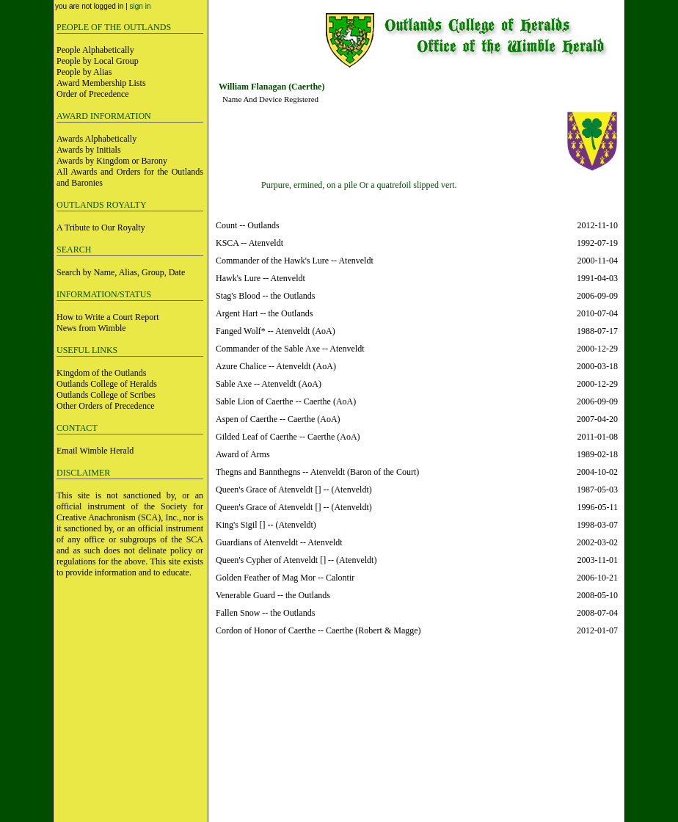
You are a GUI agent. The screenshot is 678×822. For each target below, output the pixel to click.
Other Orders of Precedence (105, 406)
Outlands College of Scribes (106, 395)
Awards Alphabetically (96, 139)
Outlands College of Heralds (106, 384)
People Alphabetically (95, 50)
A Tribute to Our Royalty (100, 227)
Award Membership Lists (101, 83)
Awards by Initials (88, 150)
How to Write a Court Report (107, 317)
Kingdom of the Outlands (101, 373)
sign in (140, 6)
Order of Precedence (92, 94)
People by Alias (84, 72)
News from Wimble (91, 328)
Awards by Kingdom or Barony (111, 161)
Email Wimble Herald (95, 450)
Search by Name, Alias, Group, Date (120, 272)
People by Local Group (97, 61)
